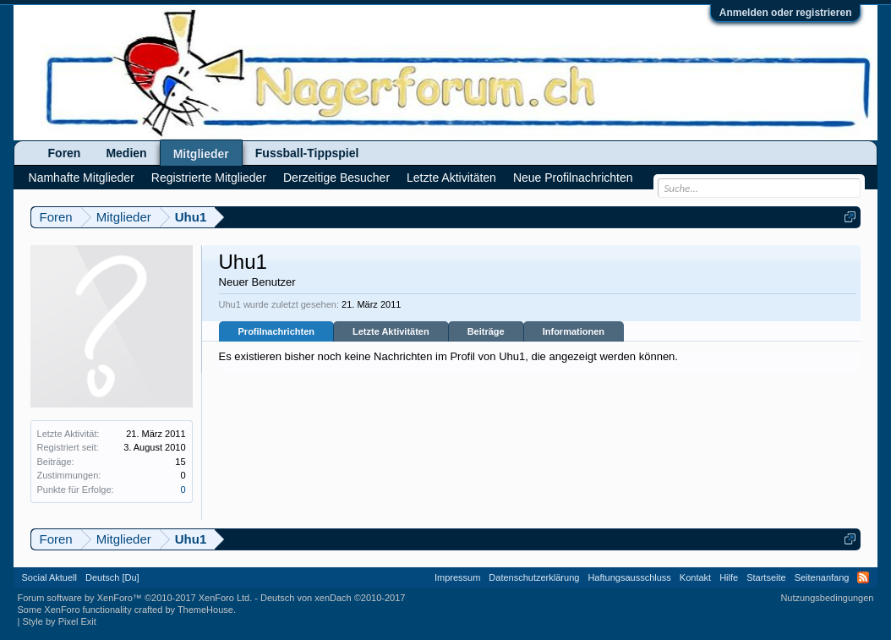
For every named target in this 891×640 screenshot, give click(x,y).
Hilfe (728, 577)
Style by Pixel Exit (59, 621)
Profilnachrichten (276, 331)
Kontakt (695, 577)
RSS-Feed (863, 577)
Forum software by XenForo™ (135, 598)
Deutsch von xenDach (332, 598)
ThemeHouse (205, 609)
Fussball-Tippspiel (307, 153)
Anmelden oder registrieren (785, 13)
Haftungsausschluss (629, 577)
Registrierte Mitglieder (208, 177)
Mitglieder (201, 154)
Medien (126, 153)
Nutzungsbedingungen (826, 598)
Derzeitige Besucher (336, 177)
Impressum (457, 577)
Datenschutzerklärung (534, 577)
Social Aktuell (49, 577)
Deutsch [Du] (112, 577)
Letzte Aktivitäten (391, 331)
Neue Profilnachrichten (573, 177)
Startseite (765, 577)
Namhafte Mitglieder (81, 177)
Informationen (573, 331)
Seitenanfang (822, 577)
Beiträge (486, 331)
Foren (64, 153)
